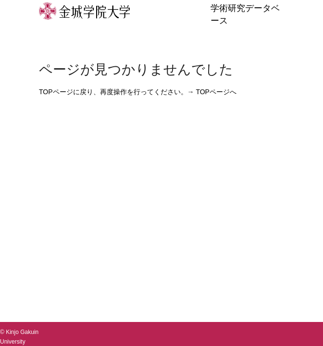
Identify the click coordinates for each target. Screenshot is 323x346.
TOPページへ (216, 92)
